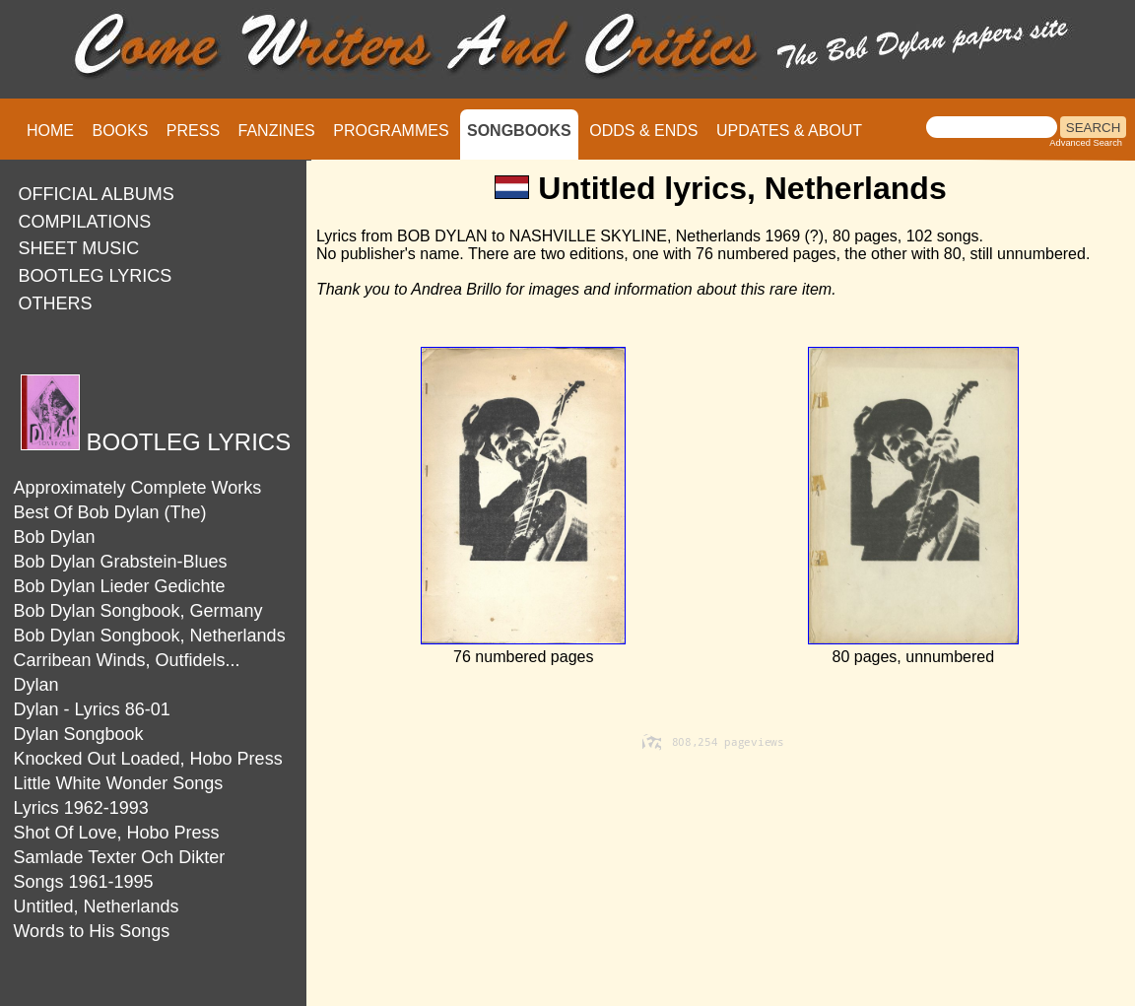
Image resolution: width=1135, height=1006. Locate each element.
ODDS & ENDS (643, 130)
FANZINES (276, 130)
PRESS (193, 130)
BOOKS (120, 130)
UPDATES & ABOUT (789, 130)
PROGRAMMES (390, 130)
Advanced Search (1085, 143)
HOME (50, 130)
